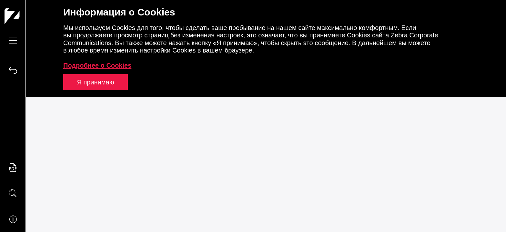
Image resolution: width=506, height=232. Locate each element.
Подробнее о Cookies (97, 65)
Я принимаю (95, 82)
